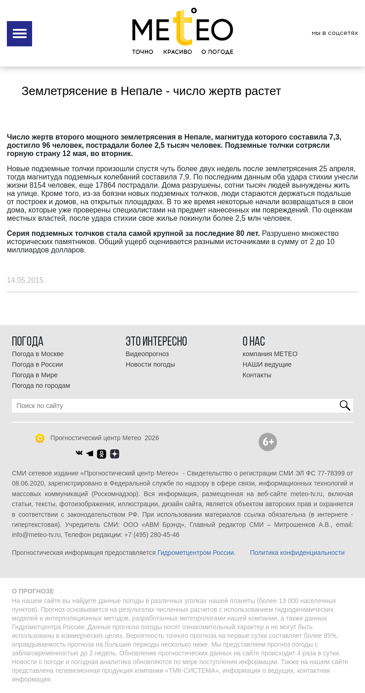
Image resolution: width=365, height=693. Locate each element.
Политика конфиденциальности (297, 552)
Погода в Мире (35, 375)
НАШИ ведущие (267, 364)
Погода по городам (41, 385)
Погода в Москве (38, 354)
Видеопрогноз (147, 354)
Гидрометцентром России (195, 552)
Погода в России (37, 364)
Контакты (257, 375)
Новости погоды (150, 364)
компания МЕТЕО (270, 354)
